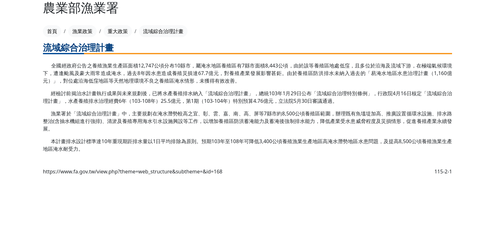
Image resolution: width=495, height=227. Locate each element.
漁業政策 (82, 31)
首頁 (52, 31)
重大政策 (118, 31)
